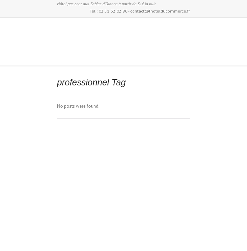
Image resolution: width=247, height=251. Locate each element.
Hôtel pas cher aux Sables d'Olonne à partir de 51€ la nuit (106, 3)
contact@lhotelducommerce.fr (160, 11)
